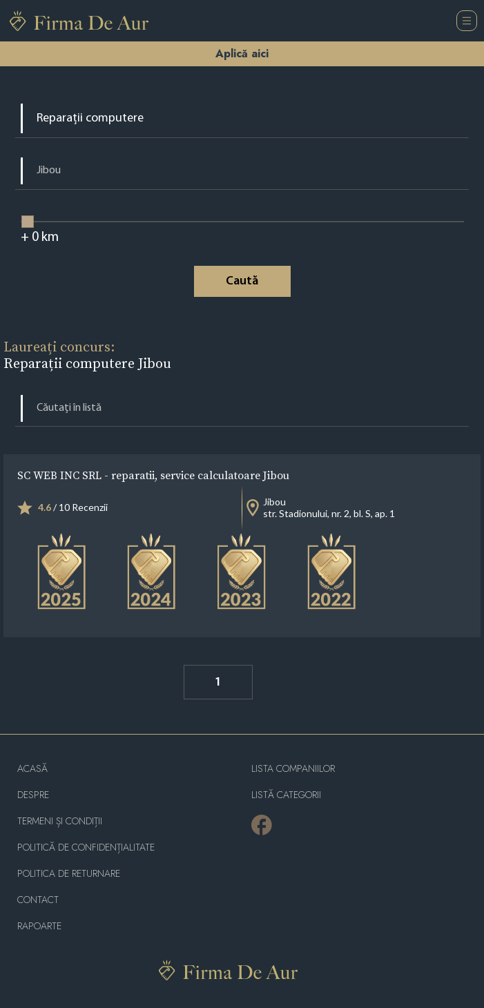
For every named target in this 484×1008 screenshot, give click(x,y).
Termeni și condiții (59, 821)
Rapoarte (39, 926)
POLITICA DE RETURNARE (68, 873)
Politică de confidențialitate (86, 847)
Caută (242, 281)
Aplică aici (242, 53)
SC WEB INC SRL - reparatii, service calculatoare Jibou (153, 475)
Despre (33, 795)
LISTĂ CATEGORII (286, 795)
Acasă (32, 768)
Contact (38, 900)
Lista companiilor (293, 768)
